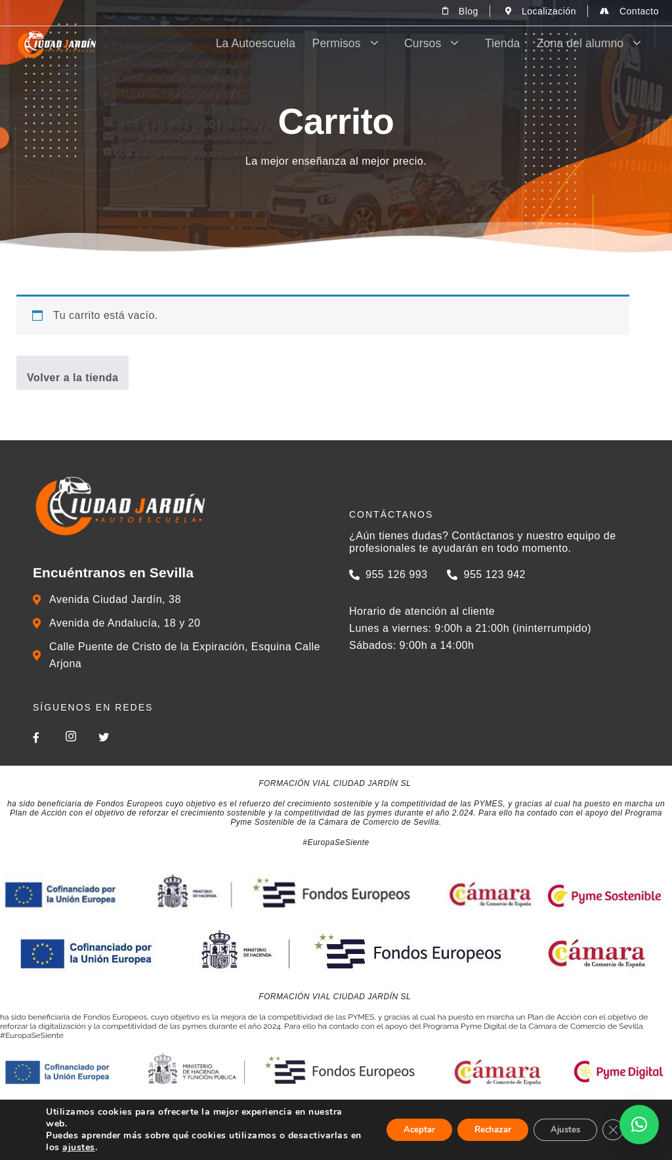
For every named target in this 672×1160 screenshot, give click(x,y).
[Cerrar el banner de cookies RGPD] (611, 1130)
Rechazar (479, 1129)
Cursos (457, 43)
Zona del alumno (599, 43)
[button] (639, 1124)
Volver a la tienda (72, 377)
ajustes (155, 1147)
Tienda (517, 43)
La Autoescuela (293, 43)
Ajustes (559, 1129)
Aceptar (398, 1129)
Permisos (378, 43)
